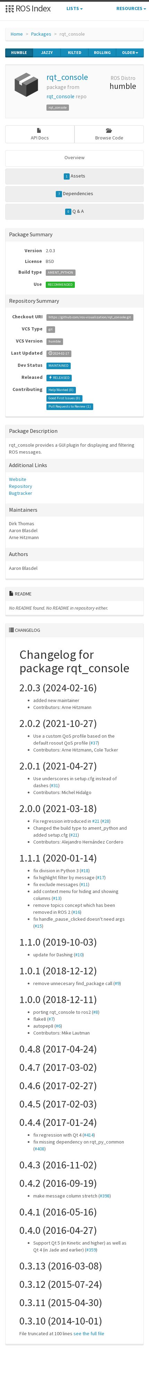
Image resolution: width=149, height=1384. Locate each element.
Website (17, 479)
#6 (58, 1026)
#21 (95, 821)
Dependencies (74, 193)
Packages (41, 34)
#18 (84, 870)
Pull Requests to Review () (70, 406)
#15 (38, 926)
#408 (39, 1149)
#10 (78, 954)
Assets (75, 176)
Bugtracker (20, 493)
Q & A (74, 211)
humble (19, 52)
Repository (20, 486)
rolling (102, 52)
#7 (51, 1019)
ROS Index (28, 8)
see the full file (88, 1333)
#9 (117, 983)
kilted (74, 52)
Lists (75, 8)
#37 (94, 743)
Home (17, 34)
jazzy (47, 52)
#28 (105, 821)
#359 (91, 1250)
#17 (100, 877)
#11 (84, 884)
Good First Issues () (64, 398)
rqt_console (67, 77)
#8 (95, 1012)
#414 (89, 1135)
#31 (54, 785)
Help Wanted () (61, 390)
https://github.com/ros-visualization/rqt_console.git (90, 317)
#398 (104, 1196)
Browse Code (109, 134)
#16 (76, 912)
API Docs (40, 134)
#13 (56, 898)
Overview (74, 157)
